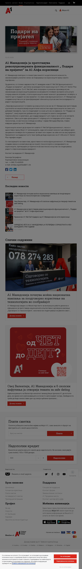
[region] (39, 560)
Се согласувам (65, 556)
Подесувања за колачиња (65, 561)
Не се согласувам (65, 567)
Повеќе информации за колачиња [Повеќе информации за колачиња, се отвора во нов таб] (23, 563)
